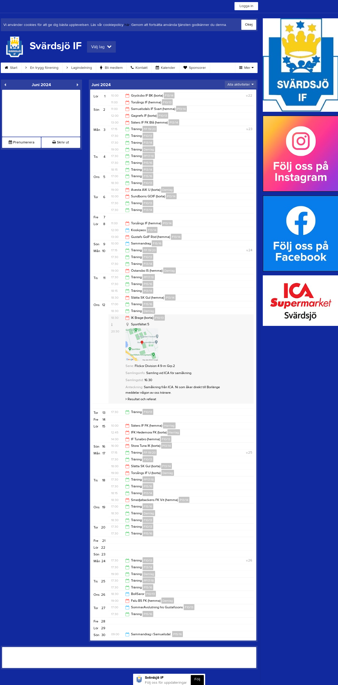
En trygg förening (41, 67)
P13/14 (181, 109)
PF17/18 (149, 156)
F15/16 (148, 176)
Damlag (149, 149)
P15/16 (148, 163)
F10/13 (167, 102)
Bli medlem (111, 67)
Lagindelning (79, 67)
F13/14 (169, 95)
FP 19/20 (150, 129)
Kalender (165, 67)
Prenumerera (21, 142)
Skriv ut (60, 142)
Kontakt (139, 67)
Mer (246, 67)
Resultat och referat (141, 399)
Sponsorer (194, 67)
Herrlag (169, 426)
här (126, 25)
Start (11, 67)
